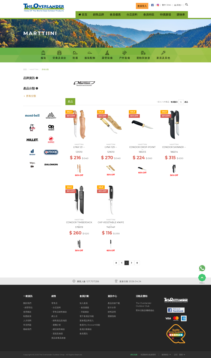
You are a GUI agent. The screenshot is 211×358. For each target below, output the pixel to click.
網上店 (54, 316)
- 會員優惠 (84, 307)
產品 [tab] (70, 101)
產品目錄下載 (114, 303)
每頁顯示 (174, 102)
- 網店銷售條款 (58, 329)
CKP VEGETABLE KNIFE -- (111, 223)
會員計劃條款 (86, 329)
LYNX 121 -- (79, 147)
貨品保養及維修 (58, 338)
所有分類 (31, 95)
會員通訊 (84, 333)
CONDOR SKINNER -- (174, 147)
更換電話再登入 (87, 320)
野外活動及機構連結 (145, 310)
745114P (110, 227)
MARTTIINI (34, 69)
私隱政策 (27, 316)
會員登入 (142, 5)
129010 (111, 151)
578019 (79, 227)
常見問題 (27, 325)
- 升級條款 (84, 312)
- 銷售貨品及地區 (59, 320)
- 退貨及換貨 (57, 333)
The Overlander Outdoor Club (143, 304)
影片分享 (112, 307)
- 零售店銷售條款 (59, 312)
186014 (174, 151)
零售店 (54, 303)
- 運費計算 (56, 325)
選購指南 (112, 316)
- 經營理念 (28, 307)
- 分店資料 (56, 307)
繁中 (164, 5)
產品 (186, 102)
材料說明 (112, 312)
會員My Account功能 (90, 325)
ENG (169, 5)
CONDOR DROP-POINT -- (142, 148)
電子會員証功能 (87, 316)
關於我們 (27, 303)
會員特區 (148, 14)
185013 (142, 151)
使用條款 (27, 312)
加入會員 (84, 303)
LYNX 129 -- (111, 147)
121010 (79, 151)
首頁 (25, 69)
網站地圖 (133, 355)
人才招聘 (27, 320)
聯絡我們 (27, 329)
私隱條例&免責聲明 (148, 355)
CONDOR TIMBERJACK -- (79, 223)
